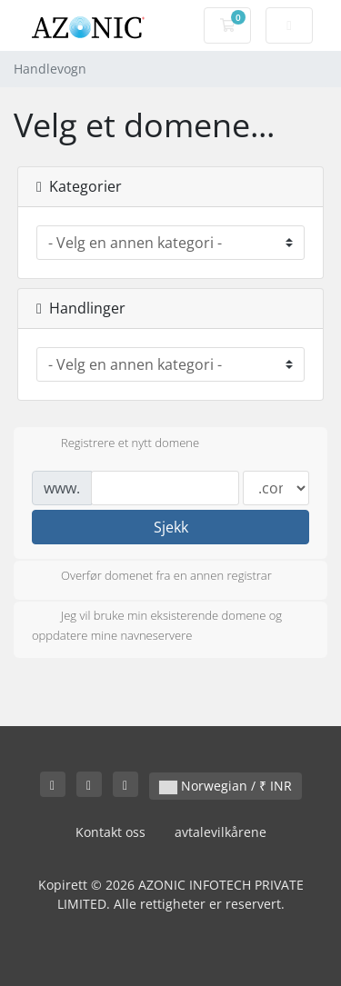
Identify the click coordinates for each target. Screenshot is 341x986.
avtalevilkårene (220, 832)
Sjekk (171, 527)
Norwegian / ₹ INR (225, 785)
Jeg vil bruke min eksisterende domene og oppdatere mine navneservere (157, 625)
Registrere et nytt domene (115, 444)
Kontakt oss (110, 832)
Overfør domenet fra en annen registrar (152, 577)
